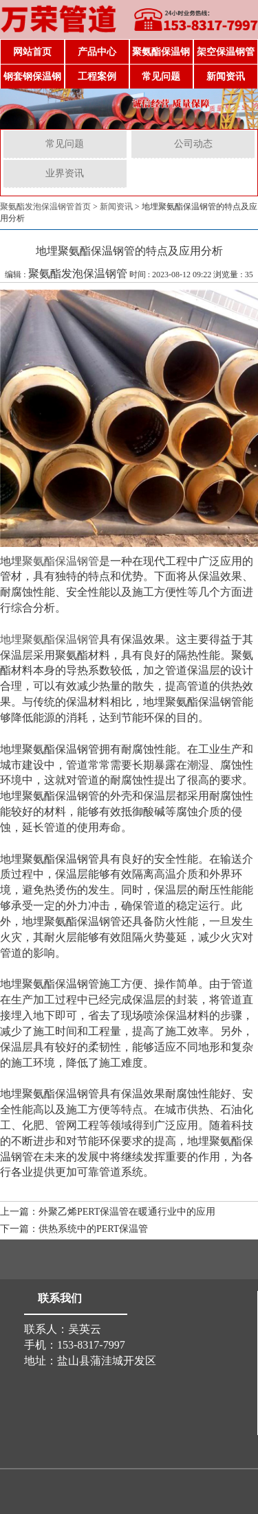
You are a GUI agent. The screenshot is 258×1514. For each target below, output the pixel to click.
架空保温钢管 (226, 52)
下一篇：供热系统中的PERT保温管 (74, 1229)
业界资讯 (64, 173)
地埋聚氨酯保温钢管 (49, 639)
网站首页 (32, 52)
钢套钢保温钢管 (32, 80)
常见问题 (161, 76)
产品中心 (97, 52)
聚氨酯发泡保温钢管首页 (45, 206)
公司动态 (193, 144)
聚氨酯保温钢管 (161, 56)
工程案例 (97, 76)
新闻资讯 (225, 76)
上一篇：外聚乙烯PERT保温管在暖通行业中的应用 (107, 1212)
